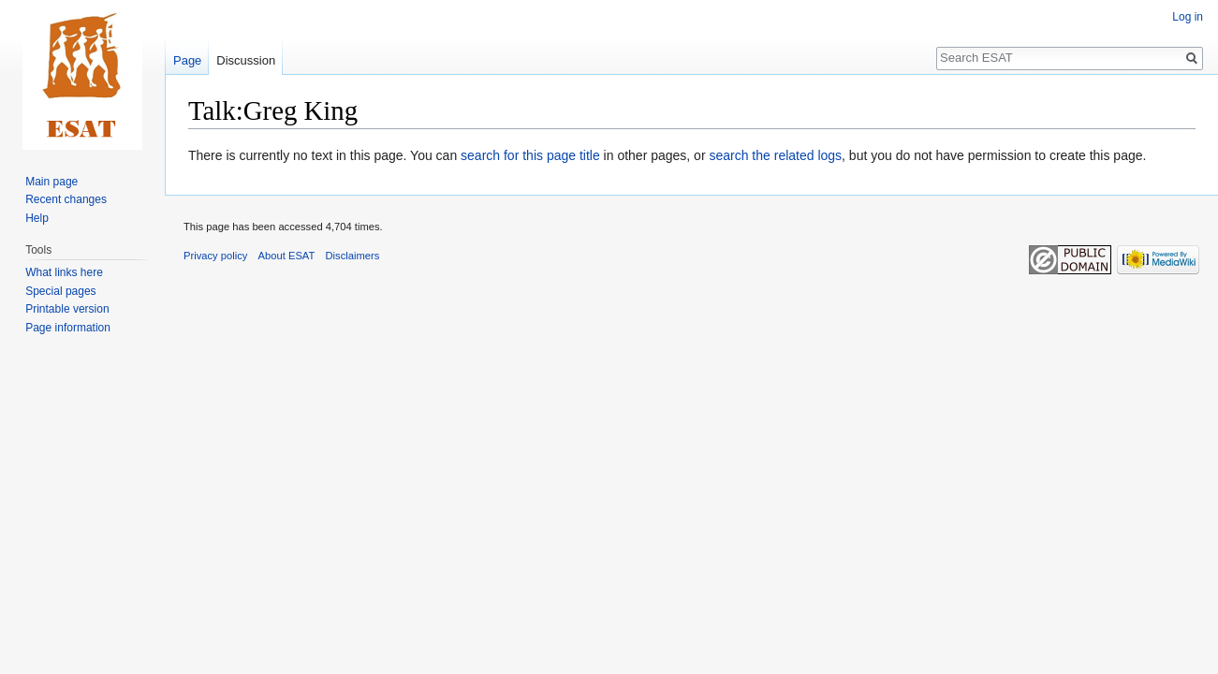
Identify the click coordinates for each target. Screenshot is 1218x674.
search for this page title (530, 155)
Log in (1187, 16)
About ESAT (287, 255)
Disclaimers (353, 255)
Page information (67, 327)
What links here (64, 272)
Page (187, 60)
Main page (51, 181)
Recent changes (66, 199)
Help (37, 218)
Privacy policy (215, 255)
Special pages (60, 291)
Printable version (67, 308)
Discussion (245, 60)
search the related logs (775, 155)
